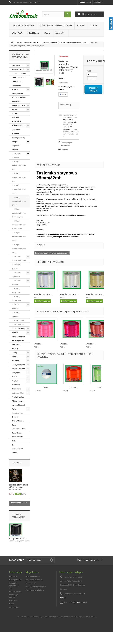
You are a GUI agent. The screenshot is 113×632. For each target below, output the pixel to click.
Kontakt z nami (85, 2)
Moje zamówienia (33, 576)
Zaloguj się (98, 2)
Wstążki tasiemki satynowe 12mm (19, 189)
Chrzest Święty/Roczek (18, 419)
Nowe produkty (15, 580)
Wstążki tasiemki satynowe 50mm (19, 249)
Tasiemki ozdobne (16, 282)
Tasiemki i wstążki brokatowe (19, 259)
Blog (47, 32)
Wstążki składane (16, 314)
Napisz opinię (65, 105)
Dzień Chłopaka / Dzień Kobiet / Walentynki (18, 81)
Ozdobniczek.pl (23, 616)
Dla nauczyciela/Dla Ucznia (18, 449)
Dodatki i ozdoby (18, 328)
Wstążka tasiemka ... (43, 294)
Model (60, 79)
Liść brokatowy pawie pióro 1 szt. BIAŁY (18, 486)
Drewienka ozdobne (16, 131)
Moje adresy (30, 583)
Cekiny (14, 353)
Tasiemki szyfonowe (16, 274)
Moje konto (32, 572)
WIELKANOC (17, 65)
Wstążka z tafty (19, 320)
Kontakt (60, 32)
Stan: (60, 83)
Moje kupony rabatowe (35, 590)
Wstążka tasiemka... (18, 538)
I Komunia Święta (19, 73)
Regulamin (13, 600)
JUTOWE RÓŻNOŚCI (16, 119)
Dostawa (17, 32)
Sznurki (15, 333)
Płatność (33, 32)
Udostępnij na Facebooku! (66, 144)
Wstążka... (38, 344)
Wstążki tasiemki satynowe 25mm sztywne (19, 213)
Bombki (81, 25)
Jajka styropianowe (23, 25)
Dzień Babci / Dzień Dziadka (17, 435)
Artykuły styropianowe (17, 91)
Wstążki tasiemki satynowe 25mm (73, 42)
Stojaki (14, 109)
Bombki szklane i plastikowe (18, 99)
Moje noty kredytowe (34, 580)
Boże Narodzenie (18, 126)
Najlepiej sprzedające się (14, 585)
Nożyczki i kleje (18, 393)
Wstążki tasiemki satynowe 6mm (19, 177)
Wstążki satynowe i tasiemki (56, 25)
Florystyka (16, 373)
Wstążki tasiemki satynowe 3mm (19, 165)
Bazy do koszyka (18, 69)
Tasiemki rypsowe (16, 266)
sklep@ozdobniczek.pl (78, 603)
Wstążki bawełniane (16, 290)
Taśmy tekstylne (15, 306)
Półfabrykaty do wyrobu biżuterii (18, 403)
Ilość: (89, 71)
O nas (94, 25)
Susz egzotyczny (18, 138)
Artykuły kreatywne (16, 383)
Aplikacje (15, 361)
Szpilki (14, 357)
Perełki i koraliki (18, 369)
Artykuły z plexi (18, 397)
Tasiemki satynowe (50, 42)
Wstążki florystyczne (16, 298)
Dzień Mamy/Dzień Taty (18, 427)
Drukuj (65, 149)
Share (63, 94)
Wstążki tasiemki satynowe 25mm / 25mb (19, 225)
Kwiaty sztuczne (18, 105)
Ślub (13, 441)
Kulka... (46, 387)
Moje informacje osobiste (36, 587)
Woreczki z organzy (16, 346)
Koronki (15, 113)
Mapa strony (14, 607)
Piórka (14, 377)
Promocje (17, 462)
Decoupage (16, 389)
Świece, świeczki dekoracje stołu (18, 338)
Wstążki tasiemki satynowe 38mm (19, 237)
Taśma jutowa (18, 324)
